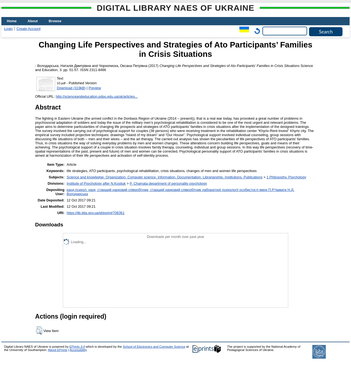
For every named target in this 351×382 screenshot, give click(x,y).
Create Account (28, 29)
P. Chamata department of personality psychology (168, 183)
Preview (95, 88)
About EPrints (57, 350)
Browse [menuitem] (55, 21)
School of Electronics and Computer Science (154, 346)
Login (8, 29)
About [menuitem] (33, 21)
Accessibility (78, 350)
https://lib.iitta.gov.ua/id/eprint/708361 (95, 213)
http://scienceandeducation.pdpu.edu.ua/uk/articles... (97, 96)
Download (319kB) (71, 88)
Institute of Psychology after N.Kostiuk (96, 183)
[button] (39, 330)
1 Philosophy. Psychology (286, 177)
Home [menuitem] (12, 21)
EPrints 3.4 (77, 346)
